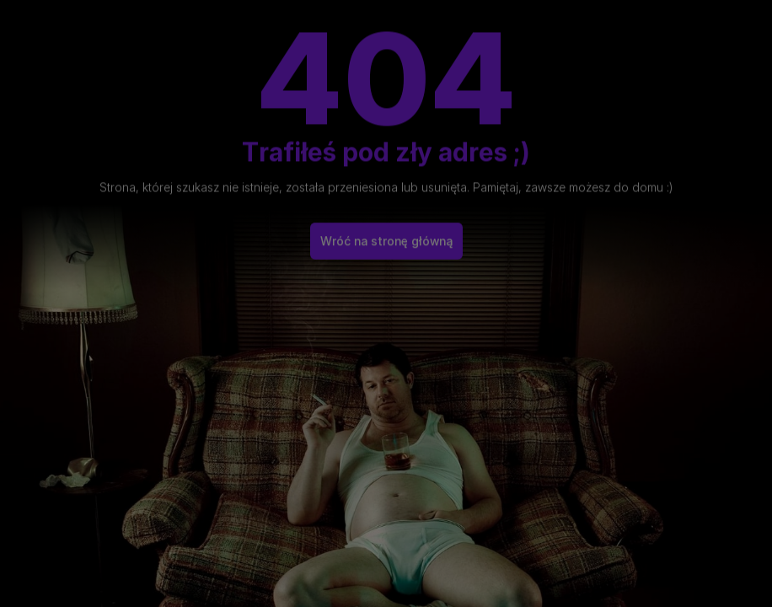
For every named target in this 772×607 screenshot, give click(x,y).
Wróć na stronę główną (386, 236)
